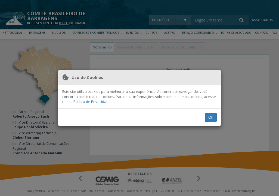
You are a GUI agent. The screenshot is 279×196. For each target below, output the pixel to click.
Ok (210, 117)
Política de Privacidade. (92, 101)
